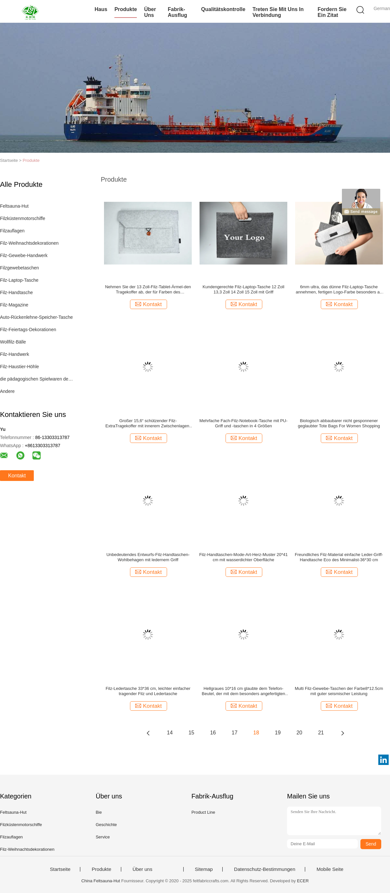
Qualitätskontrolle (223, 9)
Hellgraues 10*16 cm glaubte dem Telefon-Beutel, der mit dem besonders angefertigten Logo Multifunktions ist (243, 691)
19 (278, 732)
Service (103, 837)
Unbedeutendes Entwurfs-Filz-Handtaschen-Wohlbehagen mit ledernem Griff (147, 557)
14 (170, 732)
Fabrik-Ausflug (177, 12)
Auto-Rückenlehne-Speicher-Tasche (36, 317)
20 (299, 732)
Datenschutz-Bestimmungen (264, 869)
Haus (101, 9)
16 (213, 732)
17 (235, 732)
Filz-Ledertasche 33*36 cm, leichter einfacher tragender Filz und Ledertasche (148, 691)
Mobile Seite (330, 869)
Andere (7, 391)
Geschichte (106, 824)
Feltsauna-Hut (14, 206)
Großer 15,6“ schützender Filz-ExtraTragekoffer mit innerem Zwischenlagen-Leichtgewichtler (147, 423)
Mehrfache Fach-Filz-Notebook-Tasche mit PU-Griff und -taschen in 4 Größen (244, 423)
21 (321, 732)
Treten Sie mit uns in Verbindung (278, 12)
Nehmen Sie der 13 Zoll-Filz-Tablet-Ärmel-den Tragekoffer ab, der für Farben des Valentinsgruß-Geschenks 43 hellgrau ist (148, 289)
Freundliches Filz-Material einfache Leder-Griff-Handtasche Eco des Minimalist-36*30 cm (339, 557)
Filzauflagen (12, 230)
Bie (99, 812)
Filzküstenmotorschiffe (22, 218)
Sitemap (204, 869)
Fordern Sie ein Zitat (332, 12)
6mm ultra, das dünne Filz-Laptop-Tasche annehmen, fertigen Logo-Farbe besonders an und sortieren (339, 289)
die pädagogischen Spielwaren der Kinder (37, 379)
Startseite (60, 869)
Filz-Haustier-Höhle (19, 366)
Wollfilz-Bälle (13, 341)
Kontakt (17, 475)
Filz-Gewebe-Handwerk (23, 255)
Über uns (150, 12)
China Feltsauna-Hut (100, 880)
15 (191, 732)
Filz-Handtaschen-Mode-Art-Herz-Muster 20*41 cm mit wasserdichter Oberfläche (243, 557)
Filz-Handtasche (16, 292)
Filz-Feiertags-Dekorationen (28, 329)
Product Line (203, 812)
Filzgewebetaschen (19, 267)
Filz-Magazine (14, 304)
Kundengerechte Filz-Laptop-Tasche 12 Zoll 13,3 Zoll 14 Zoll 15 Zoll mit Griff (243, 289)
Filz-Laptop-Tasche (19, 280)
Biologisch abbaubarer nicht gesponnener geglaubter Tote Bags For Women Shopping (339, 423)
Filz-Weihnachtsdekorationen (29, 243)
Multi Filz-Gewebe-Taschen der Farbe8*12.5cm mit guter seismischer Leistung (339, 691)
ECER (303, 880)
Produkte (125, 9)
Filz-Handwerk (14, 354)
